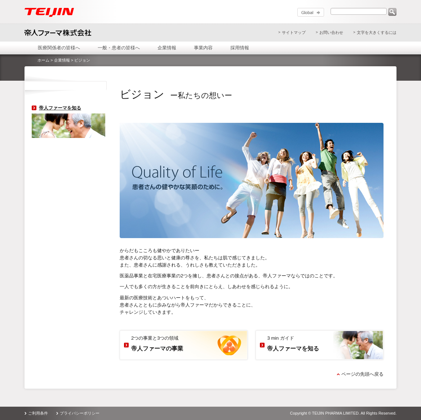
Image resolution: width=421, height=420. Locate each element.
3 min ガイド (293, 344)
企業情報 (167, 47)
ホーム (43, 60)
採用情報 (239, 47)
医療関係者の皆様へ (59, 47)
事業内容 (203, 47)
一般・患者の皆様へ (119, 47)
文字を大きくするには (376, 32)
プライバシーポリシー (79, 413)
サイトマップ (294, 32)
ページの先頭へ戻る (362, 374)
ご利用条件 (38, 413)
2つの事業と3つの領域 (157, 344)
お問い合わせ (331, 32)
